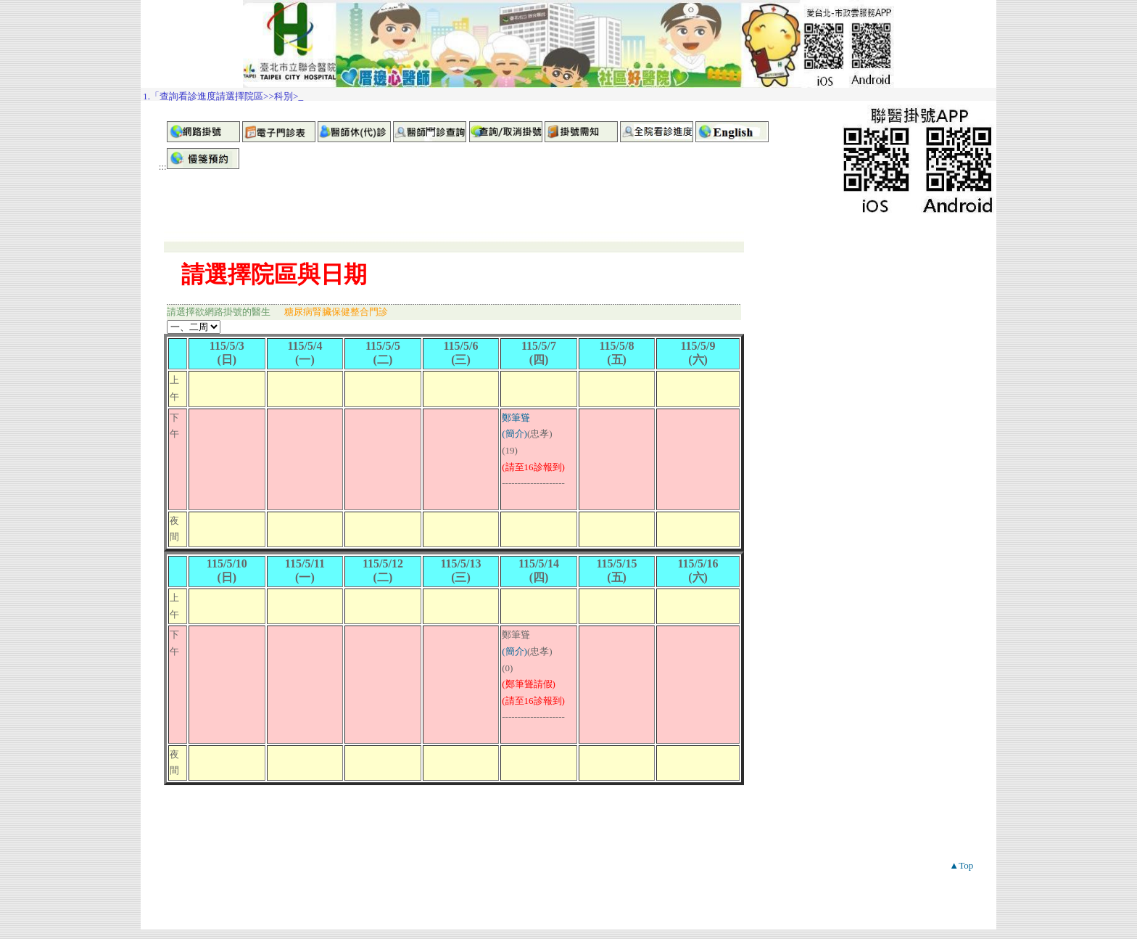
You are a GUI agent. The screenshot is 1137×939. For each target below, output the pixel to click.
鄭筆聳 (516, 417)
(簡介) (514, 433)
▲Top (961, 865)
